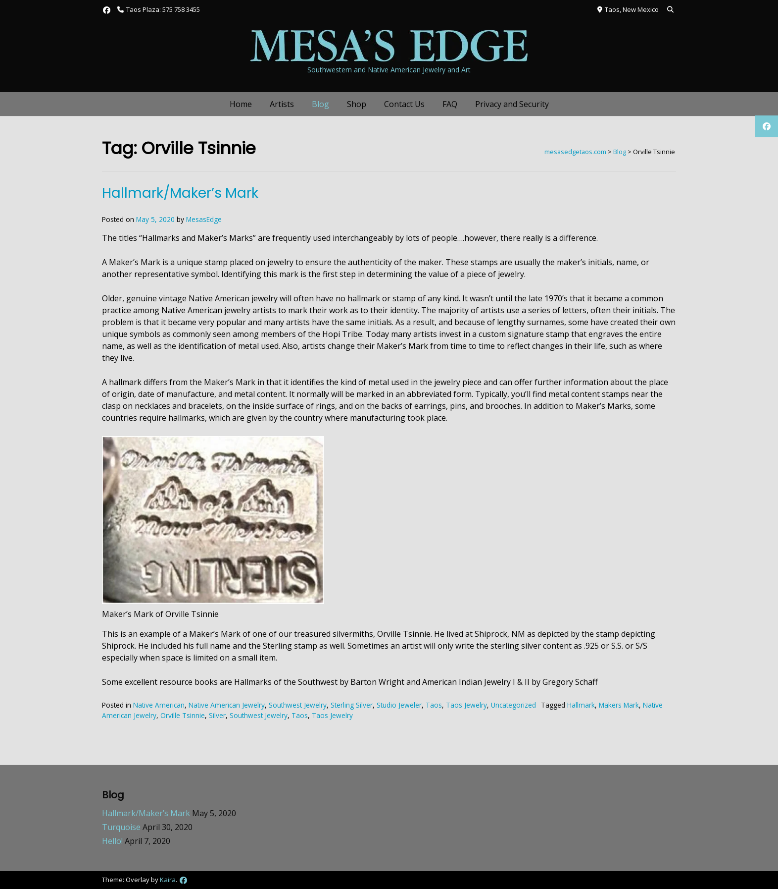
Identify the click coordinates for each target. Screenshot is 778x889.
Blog (320, 104)
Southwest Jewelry (298, 705)
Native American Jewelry (227, 705)
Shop (356, 104)
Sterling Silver (352, 705)
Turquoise (121, 827)
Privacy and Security (512, 104)
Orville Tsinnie (182, 715)
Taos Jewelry (466, 705)
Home (241, 104)
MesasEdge (204, 219)
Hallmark (581, 705)
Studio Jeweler (399, 705)
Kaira (168, 879)
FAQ (449, 104)
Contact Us (404, 104)
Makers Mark (619, 705)
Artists (282, 104)
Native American (159, 705)
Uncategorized (513, 705)
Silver (217, 715)
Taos (434, 705)
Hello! (112, 840)
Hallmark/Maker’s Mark (180, 193)
